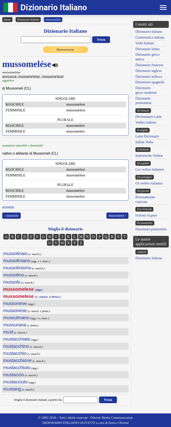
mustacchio (14, 353)
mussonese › (117, 215)
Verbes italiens (145, 122)
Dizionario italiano (148, 31)
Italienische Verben (149, 155)
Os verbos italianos (149, 183)
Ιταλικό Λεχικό (146, 215)
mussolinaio (15, 253)
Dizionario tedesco (148, 76)
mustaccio (13, 374)
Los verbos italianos (149, 169)
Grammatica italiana (149, 37)
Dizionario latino (147, 49)
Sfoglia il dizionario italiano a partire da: (38, 399)
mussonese (15, 303)
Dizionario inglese (148, 71)
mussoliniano (16, 260)
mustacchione (17, 360)
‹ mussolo (11, 215)
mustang (12, 388)
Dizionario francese (149, 65)
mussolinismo (17, 267)
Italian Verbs (144, 142)
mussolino (13, 274)
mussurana (14, 324)
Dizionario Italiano (53, 7)
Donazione (65, 49)
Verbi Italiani (144, 43)
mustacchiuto (17, 367)
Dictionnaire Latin (148, 116)
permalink (8, 206)
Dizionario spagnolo (149, 82)
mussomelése (53, 19)
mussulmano (16, 317)
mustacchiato (17, 338)
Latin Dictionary (147, 136)
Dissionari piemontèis (151, 229)
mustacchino (16, 346)
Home (7, 19)
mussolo (11, 281)
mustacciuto (15, 381)
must (8, 331)
